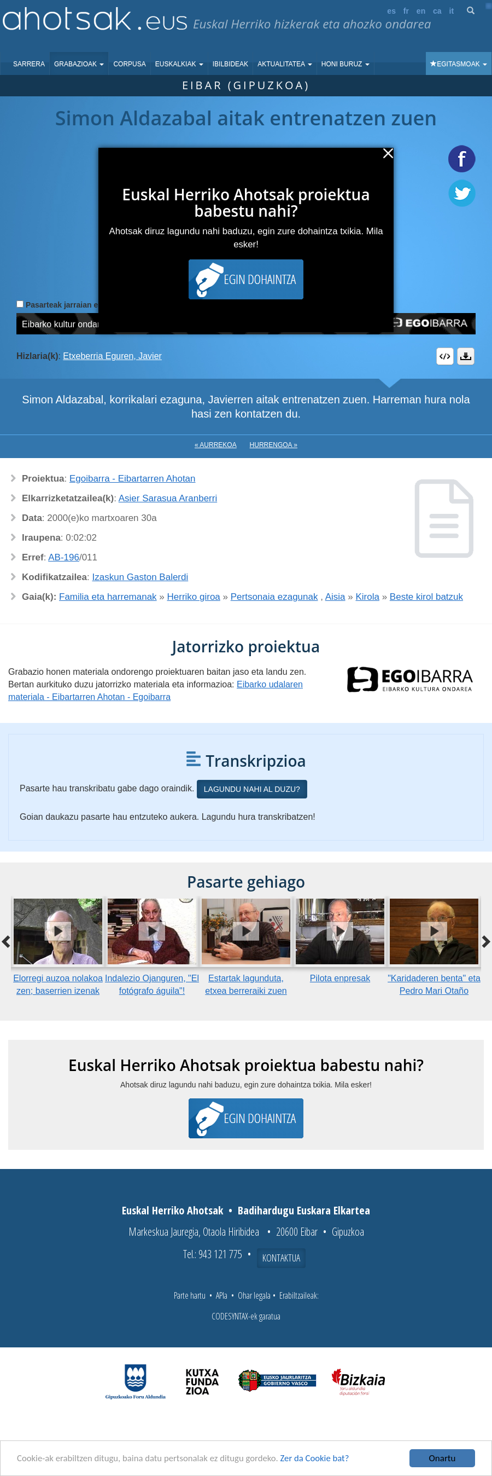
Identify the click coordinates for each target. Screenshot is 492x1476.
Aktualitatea (284, 64)
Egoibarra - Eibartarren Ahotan (132, 478)
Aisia (335, 597)
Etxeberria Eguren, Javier (112, 356)
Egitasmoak (458, 64)
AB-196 (63, 557)
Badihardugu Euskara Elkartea (304, 1210)
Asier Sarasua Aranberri (168, 498)
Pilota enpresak (340, 978)
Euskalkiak (179, 64)
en (421, 11)
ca (437, 11)
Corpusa (129, 64)
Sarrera (29, 64)
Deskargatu (466, 356)
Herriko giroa (193, 597)
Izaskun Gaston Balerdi (140, 577)
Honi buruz (345, 64)
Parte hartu (190, 1295)
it (451, 11)
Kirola (367, 597)
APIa (221, 1295)
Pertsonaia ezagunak (274, 597)
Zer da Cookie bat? (320, 1459)
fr (406, 11)
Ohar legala (254, 1295)
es (391, 11)
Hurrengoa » (273, 445)
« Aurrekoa (216, 445)
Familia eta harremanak (108, 597)
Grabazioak (79, 64)
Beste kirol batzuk (426, 597)
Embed (445, 356)
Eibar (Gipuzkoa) (246, 85)
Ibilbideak (230, 64)
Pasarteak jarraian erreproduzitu (84, 304)
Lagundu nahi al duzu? (252, 789)
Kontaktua (281, 1257)
